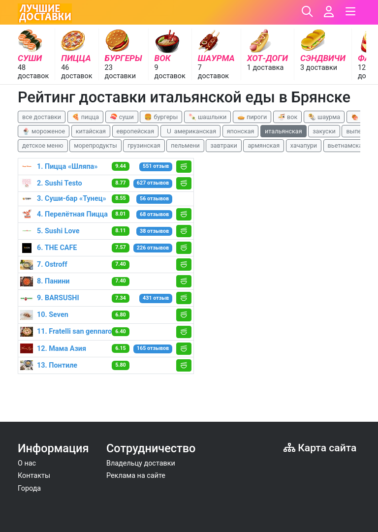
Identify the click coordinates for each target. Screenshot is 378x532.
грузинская (143, 145)
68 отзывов (154, 214)
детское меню (42, 145)
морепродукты (95, 145)
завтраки (223, 145)
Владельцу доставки (140, 463)
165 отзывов (153, 348)
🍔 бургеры (161, 117)
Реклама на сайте (135, 475)
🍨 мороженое (43, 131)
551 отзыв (156, 166)
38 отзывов (154, 231)
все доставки (41, 117)
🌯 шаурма (324, 117)
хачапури (303, 145)
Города (29, 488)
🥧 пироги (252, 117)
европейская (136, 131)
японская (240, 131)
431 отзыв (156, 298)
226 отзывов (153, 248)
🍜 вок (287, 117)
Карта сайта (320, 447)
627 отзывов (153, 183)
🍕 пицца (85, 117)
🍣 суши (122, 117)
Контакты (34, 475)
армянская (264, 145)
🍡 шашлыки (208, 117)
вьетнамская (347, 145)
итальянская (283, 131)
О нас (27, 463)
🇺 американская (190, 131)
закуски (324, 131)
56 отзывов (154, 198)
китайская (91, 131)
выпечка (358, 131)
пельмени (185, 145)
